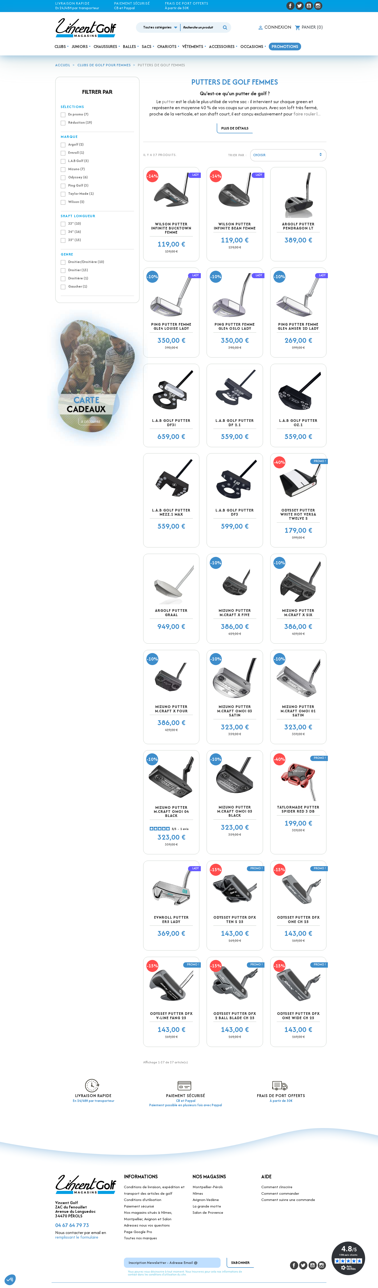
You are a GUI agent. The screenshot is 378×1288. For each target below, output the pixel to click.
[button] (10, 1280)
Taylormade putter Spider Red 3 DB (298, 809)
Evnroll (76, 152)
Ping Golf (78, 185)
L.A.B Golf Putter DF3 (235, 512)
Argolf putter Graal (171, 612)
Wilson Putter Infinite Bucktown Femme (171, 228)
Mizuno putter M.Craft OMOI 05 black (234, 811)
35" (74, 239)
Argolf (76, 144)
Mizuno (76, 168)
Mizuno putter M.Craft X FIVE (235, 612)
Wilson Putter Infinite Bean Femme (235, 226)
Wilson (76, 201)
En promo (78, 114)
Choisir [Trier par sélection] (288, 155)
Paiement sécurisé (139, 1206)
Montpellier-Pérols (208, 1187)
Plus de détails (234, 128)
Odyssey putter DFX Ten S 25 (234, 919)
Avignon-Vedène (206, 1199)
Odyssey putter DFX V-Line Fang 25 (171, 1015)
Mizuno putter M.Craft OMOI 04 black (171, 812)
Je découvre (90, 421)
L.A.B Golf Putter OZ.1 (298, 422)
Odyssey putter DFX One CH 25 (298, 919)
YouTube (309, 6)
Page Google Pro (138, 1231)
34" (74, 231)
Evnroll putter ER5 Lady (171, 919)
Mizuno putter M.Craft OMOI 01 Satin (298, 711)
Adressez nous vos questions (147, 1225)
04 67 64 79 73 (72, 1225)
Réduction (80, 122)
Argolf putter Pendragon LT (298, 226)
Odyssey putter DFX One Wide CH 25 (298, 1015)
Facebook (290, 6)
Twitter (300, 6)
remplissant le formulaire (76, 1237)
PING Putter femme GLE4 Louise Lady (171, 326)
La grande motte (207, 1206)
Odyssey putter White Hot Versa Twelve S (298, 514)
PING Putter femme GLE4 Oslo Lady (235, 326)
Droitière (78, 278)
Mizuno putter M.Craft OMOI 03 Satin (234, 711)
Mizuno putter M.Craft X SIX (298, 612)
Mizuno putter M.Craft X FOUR (171, 709)
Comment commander (280, 1193)
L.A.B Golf (78, 160)
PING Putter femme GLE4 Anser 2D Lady (298, 326)
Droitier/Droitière (86, 261)
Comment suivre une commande (288, 1199)
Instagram (318, 6)
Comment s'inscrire (276, 1187)
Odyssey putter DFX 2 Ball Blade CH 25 (234, 1015)
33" (74, 223)
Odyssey (78, 177)
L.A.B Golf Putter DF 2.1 (235, 422)
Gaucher (77, 286)
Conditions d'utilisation (142, 1199)
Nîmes (198, 1193)
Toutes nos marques (140, 1238)
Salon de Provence (208, 1212)
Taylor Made (81, 193)
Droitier (78, 269)
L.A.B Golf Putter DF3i (171, 422)
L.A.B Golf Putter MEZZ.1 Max (171, 512)
